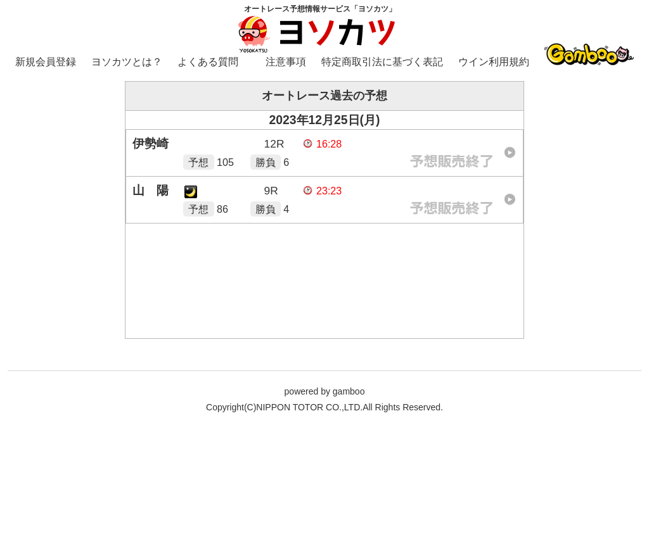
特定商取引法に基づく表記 (382, 61)
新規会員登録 (45, 61)
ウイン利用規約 (493, 61)
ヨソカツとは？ (126, 61)
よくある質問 (207, 61)
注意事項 (286, 61)
